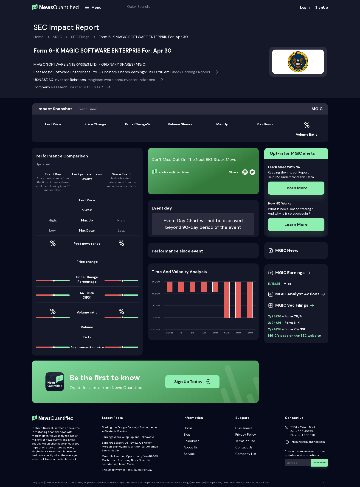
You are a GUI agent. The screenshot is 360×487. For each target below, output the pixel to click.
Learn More (296, 188)
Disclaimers (244, 428)
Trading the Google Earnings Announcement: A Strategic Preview (131, 429)
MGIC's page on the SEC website (294, 335)
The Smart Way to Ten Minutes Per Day (127, 470)
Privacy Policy (245, 434)
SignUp (321, 7)
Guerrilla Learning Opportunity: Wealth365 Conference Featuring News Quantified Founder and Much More (130, 460)
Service (189, 454)
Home (38, 36)
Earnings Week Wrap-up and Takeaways (128, 437)
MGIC (57, 36)
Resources (191, 441)
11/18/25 (274, 284)
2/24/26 (274, 316)
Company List (245, 454)
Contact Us (244, 447)
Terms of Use (245, 441)
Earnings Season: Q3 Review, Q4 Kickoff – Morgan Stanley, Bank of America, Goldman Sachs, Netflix (130, 446)
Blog (187, 434)
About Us (191, 447)
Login (305, 7)
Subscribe (320, 462)
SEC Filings (80, 36)
